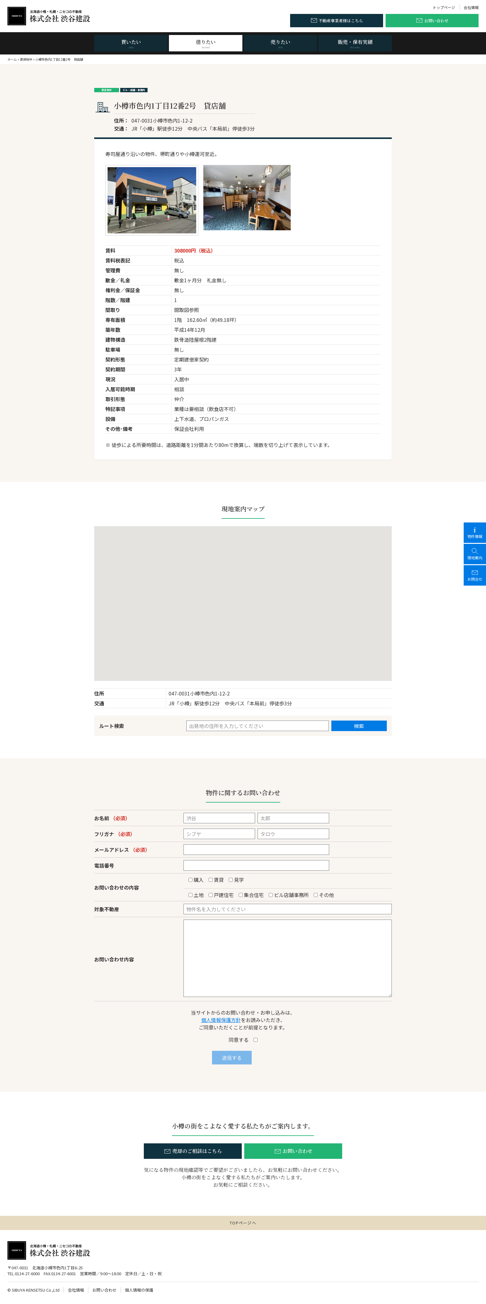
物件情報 (474, 532)
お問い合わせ (104, 1290)
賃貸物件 (26, 59)
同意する (243, 1039)
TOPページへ (243, 1223)
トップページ (444, 7)
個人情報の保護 (139, 1290)
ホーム (12, 59)
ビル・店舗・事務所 (134, 90)
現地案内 (474, 554)
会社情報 (471, 7)
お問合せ (474, 575)
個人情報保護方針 (221, 1020)
